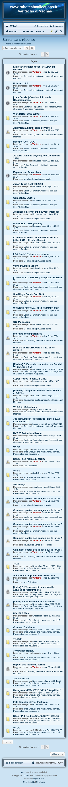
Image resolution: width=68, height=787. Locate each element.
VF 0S (16, 727)
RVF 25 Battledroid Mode (27, 433)
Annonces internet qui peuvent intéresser (36, 211)
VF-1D (16, 447)
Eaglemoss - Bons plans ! (27, 172)
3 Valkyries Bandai (23, 650)
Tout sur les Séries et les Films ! (38, 545)
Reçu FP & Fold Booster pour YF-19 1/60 (36, 716)
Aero (23, 772)
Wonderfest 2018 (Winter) (27, 223)
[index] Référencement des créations (34, 601)
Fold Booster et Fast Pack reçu (30, 702)
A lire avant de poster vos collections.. (35, 575)
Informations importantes (27, 333)
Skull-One (36, 473)
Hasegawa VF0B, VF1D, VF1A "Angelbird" (37, 690)
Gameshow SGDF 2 (24, 198)
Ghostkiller (37, 616)
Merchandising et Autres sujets (37, 179)
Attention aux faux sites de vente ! (32, 127)
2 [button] (43, 54)
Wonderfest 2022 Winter (26, 114)
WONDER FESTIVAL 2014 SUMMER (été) (36, 308)
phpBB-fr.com (38, 779)
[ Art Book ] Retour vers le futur (31, 254)
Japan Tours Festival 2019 (28, 184)
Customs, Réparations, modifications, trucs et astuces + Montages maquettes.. (37, 108)
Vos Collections (30, 466)
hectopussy (37, 381)
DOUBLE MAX (21, 613)
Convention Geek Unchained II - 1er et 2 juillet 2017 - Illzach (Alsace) (35, 239)
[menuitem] (13, 26)
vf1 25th (17, 639)
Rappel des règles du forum (29, 459)
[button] (47, 54)
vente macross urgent (25, 265)
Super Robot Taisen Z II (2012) (30, 378)
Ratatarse (36, 161)
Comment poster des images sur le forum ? (38, 498)
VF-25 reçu (19, 484)
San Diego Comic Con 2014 (28, 294)
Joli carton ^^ (21, 678)
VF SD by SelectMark (25, 407)
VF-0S (16, 470)
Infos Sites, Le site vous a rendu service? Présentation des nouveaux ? (36, 453)
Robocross (37, 214)
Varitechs (36, 72)
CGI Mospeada (21, 322)
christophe (37, 268)
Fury (34, 409)
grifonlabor (37, 487)
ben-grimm (37, 436)
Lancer (35, 424)
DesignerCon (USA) (24, 141)
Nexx (34, 566)
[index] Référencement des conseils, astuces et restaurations (34, 588)
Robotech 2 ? (20, 83)
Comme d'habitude (24, 627)
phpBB (25, 776)
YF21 (16, 563)
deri (34, 450)
